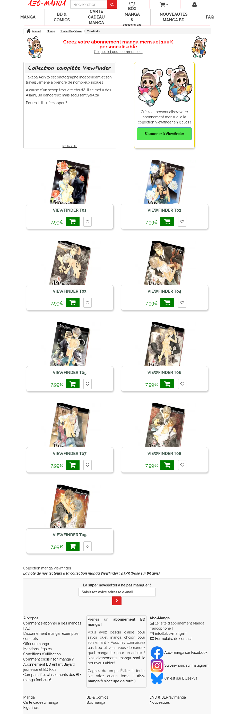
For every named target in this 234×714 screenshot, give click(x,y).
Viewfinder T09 (69, 534)
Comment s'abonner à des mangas (52, 623)
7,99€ (65, 221)
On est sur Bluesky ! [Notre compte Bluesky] (174, 678)
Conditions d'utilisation (42, 654)
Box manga (95, 702)
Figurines (31, 708)
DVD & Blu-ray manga (168, 697)
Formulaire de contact (173, 639)
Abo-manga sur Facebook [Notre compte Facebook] (179, 652)
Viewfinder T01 (69, 210)
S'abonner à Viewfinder (164, 134)
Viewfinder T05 (69, 372)
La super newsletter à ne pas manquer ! (117, 594)
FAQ (210, 17)
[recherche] (88, 4)
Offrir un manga (36, 644)
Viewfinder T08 (164, 453)
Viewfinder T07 (69, 453)
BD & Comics (62, 17)
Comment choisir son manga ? (48, 659)
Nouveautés (160, 702)
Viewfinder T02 (164, 210)
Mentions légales (37, 649)
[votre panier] (163, 4)
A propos (30, 618)
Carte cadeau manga (96, 17)
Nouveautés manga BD (173, 17)
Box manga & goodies (132, 17)
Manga (28, 17)
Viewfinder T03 (69, 291)
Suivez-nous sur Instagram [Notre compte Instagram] (179, 665)
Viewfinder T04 (164, 291)
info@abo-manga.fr (171, 633)
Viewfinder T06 (164, 372)
